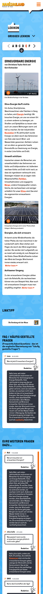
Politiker (22, 179)
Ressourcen (13, 558)
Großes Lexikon (19, 36)
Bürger (7, 185)
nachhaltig (20, 420)
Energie (20, 114)
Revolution (9, 133)
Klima (23, 191)
